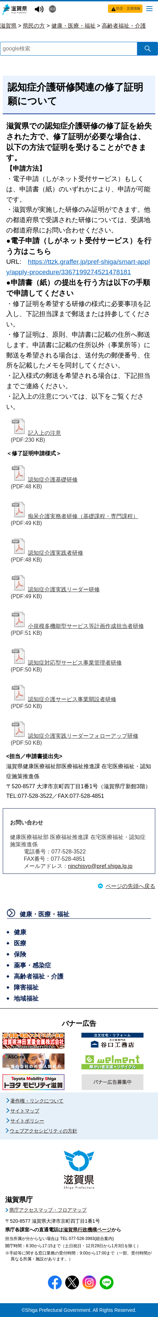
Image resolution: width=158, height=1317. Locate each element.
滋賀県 (8, 26)
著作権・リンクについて (36, 1101)
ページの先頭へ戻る (130, 886)
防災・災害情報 (128, 8)
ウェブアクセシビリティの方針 (43, 1131)
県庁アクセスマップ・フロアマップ (48, 1210)
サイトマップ (24, 1111)
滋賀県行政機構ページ (87, 1229)
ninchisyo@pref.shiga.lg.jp (100, 866)
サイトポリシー (27, 1121)
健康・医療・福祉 (73, 26)
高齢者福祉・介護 (124, 26)
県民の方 (34, 26)
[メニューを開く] (149, 8)
